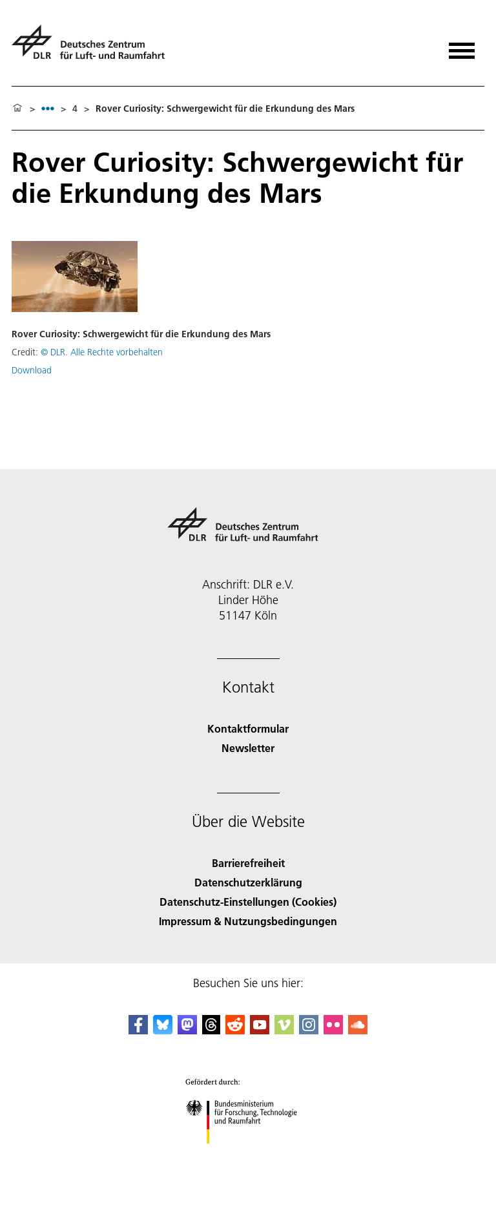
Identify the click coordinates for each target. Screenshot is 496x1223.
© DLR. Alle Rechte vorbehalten (102, 352)
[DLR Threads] (211, 1030)
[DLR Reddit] (235, 1030)
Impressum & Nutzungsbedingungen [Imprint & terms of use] (248, 921)
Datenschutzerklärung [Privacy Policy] (248, 882)
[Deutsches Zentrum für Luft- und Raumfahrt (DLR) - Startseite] (93, 47)
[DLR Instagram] (308, 1030)
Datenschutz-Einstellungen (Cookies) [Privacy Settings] (248, 901)
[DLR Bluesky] (162, 1030)
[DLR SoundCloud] (357, 1030)
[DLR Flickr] (333, 1030)
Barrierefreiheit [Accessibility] (248, 863)
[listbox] (47, 108)
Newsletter (248, 748)
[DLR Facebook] (138, 1030)
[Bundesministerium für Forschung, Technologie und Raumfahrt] (248, 1154)
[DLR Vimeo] (284, 1030)
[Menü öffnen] (461, 46)
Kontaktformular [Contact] (248, 728)
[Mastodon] (187, 1030)
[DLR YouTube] (259, 1030)
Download (32, 370)
